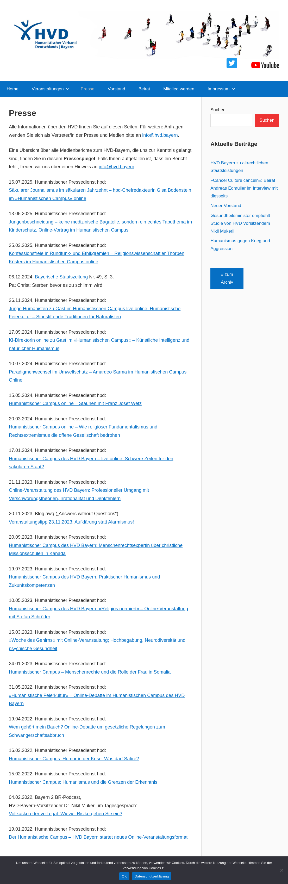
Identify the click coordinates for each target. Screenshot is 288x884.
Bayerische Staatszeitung (61, 276)
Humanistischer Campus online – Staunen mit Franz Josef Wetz (75, 403)
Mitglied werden (178, 88)
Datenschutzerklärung (152, 876)
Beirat (144, 88)
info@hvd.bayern (160, 135)
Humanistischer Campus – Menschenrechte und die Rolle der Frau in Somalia (90, 672)
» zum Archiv (227, 278)
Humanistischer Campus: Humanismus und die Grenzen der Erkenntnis (83, 782)
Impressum (221, 88)
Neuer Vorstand (225, 205)
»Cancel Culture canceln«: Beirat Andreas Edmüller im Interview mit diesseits (244, 188)
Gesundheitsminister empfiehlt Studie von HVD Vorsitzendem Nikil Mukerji (240, 223)
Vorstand (116, 88)
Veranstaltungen (51, 88)
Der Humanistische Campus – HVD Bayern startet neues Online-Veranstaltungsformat (98, 837)
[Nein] (281, 870)
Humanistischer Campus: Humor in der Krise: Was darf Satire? (74, 758)
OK (124, 876)
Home (12, 88)
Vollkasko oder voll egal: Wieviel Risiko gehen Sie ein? (65, 813)
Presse (88, 88)
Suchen (218, 109)
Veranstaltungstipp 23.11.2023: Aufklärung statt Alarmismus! (71, 522)
